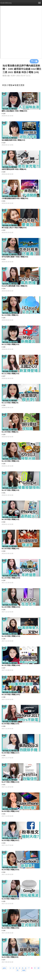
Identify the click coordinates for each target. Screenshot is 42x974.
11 (17, 970)
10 (38, 968)
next (23, 970)
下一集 (34, 61)
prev (4, 968)
